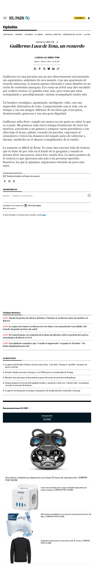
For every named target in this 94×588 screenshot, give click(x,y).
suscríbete (79, 18)
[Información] (57, 42)
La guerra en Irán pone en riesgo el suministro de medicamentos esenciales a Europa (42, 390)
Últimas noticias (11, 313)
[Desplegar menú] (5, 18)
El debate (39, 34)
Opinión (10, 27)
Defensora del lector (72, 34)
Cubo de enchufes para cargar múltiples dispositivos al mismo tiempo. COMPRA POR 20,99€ (64, 488)
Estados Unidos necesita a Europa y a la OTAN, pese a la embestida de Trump (39, 372)
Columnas (29, 34)
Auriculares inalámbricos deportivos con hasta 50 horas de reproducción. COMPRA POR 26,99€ (46, 479)
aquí (44, 215)
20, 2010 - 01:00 (50, 62)
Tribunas (18, 34)
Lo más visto (9, 358)
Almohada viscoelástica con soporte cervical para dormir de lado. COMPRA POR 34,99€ (66, 515)
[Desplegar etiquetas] (89, 195)
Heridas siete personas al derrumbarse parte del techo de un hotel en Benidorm (40, 377)
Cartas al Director (53, 34)
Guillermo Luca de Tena (22, 196)
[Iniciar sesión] (89, 18)
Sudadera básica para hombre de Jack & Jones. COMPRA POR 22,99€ (65, 542)
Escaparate (47, 418)
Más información (10, 208)
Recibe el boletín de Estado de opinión (23, 176)
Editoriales (8, 34)
